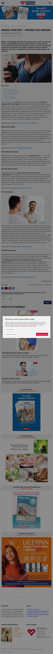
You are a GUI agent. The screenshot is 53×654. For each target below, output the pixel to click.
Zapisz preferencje (11, 334)
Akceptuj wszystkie (42, 334)
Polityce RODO (32, 326)
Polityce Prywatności (21, 326)
